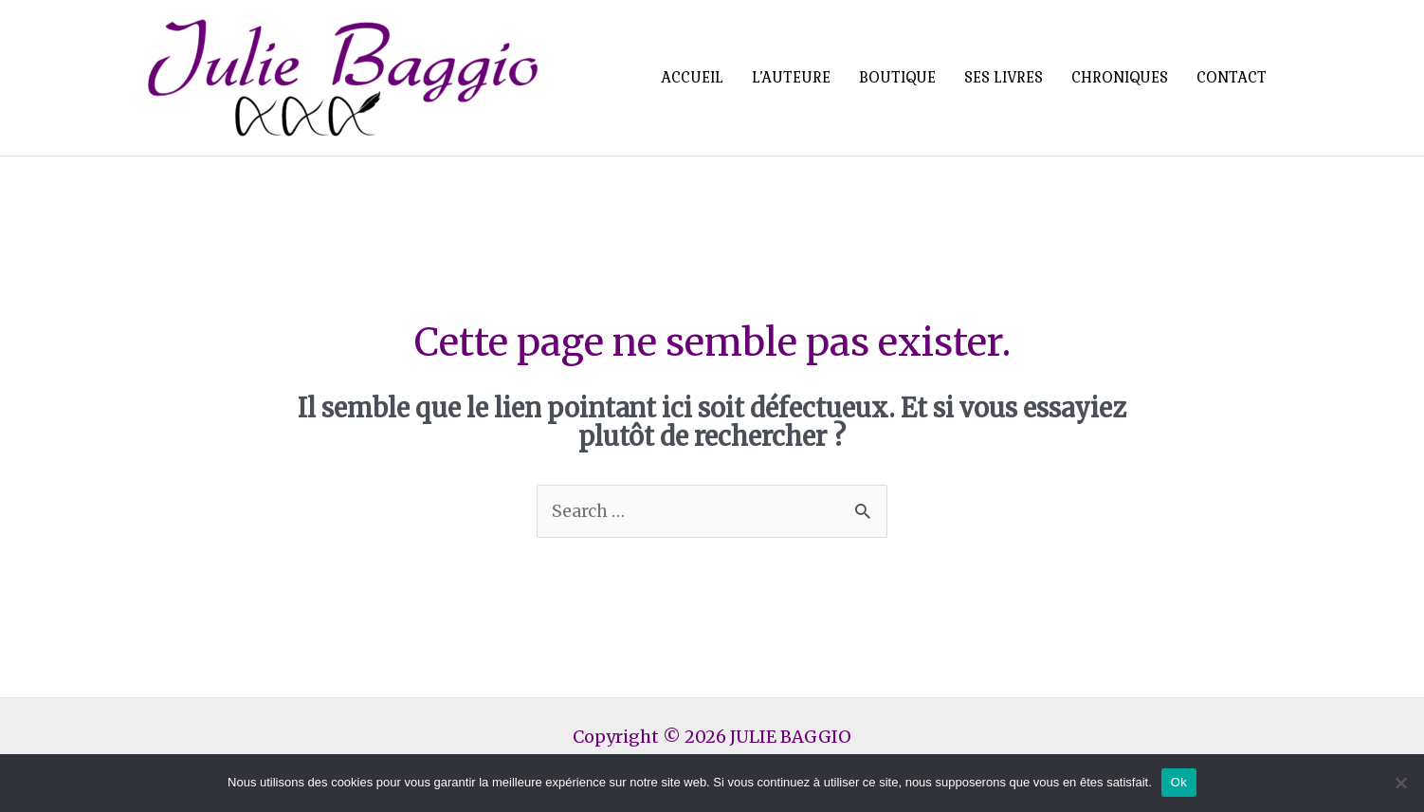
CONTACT (1231, 77)
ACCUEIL (692, 77)
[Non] (1400, 782)
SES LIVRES (1003, 77)
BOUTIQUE (897, 77)
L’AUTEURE (791, 77)
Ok (1179, 782)
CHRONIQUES (1119, 77)
